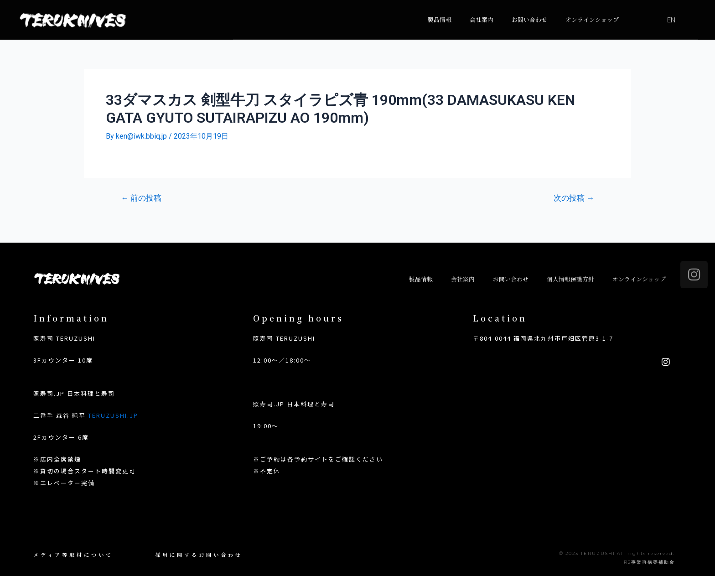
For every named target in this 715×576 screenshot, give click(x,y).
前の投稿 (141, 198)
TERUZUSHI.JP (113, 415)
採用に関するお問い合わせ (199, 554)
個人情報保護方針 (570, 279)
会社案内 (481, 10)
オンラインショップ (592, 10)
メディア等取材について (73, 554)
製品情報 (439, 10)
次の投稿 (574, 198)
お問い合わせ (529, 10)
